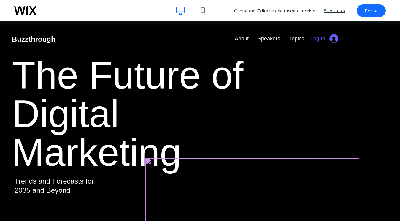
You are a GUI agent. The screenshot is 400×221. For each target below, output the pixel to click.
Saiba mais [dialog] (334, 10)
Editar (371, 11)
